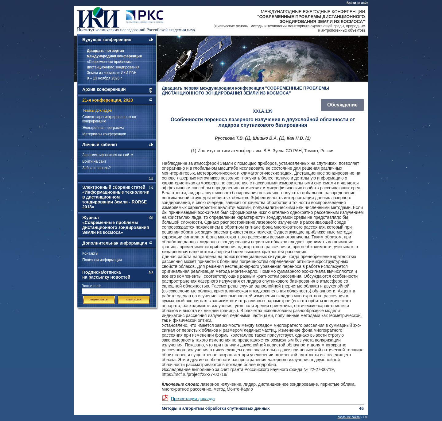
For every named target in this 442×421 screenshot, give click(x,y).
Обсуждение (342, 104)
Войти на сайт (357, 3)
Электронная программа (103, 128)
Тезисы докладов (97, 110)
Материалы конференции (104, 134)
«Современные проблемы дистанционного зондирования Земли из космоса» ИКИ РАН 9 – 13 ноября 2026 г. (114, 64)
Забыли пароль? (96, 168)
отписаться (134, 299)
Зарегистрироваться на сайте (107, 155)
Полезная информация (102, 260)
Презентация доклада (193, 398)
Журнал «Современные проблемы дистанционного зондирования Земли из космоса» (115, 225)
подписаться (98, 299)
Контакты (90, 253)
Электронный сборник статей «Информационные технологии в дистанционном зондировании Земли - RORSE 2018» (115, 197)
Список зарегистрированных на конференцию (109, 119)
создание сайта (349, 417)
